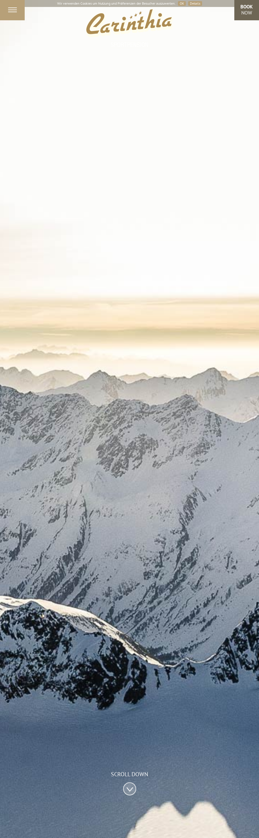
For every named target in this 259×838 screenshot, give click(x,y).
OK (182, 3)
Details (195, 3)
